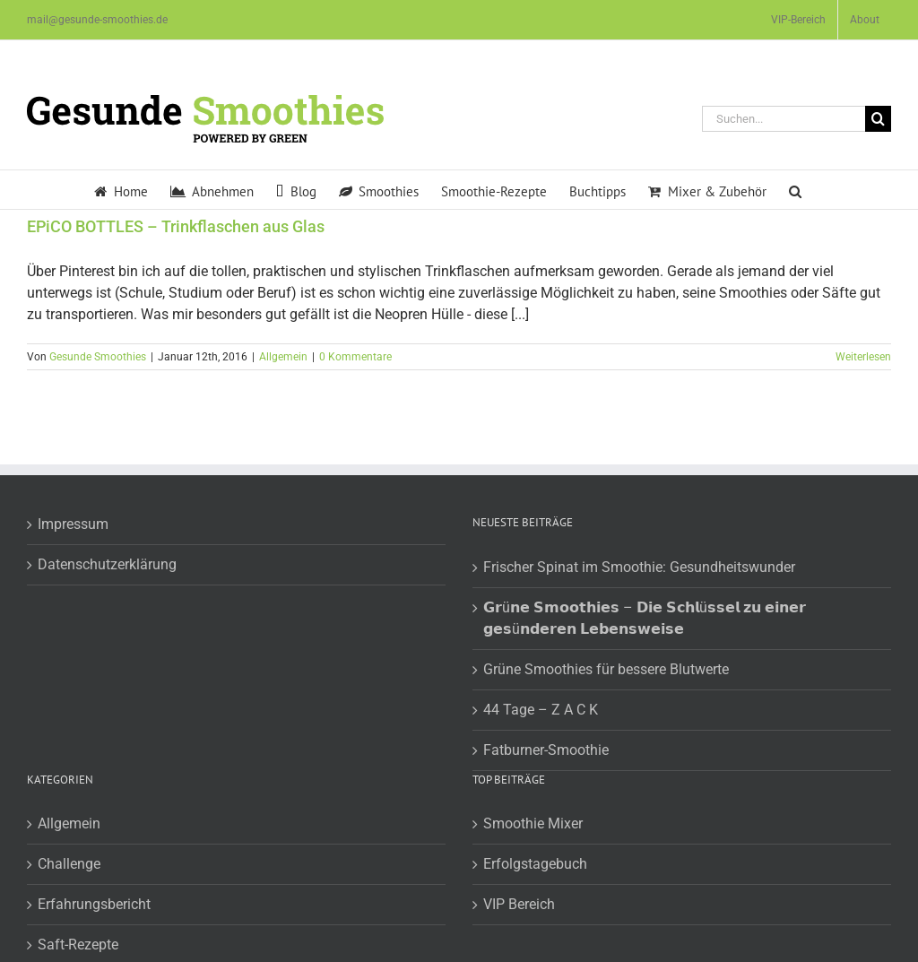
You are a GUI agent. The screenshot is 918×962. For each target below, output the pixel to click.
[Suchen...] (783, 119)
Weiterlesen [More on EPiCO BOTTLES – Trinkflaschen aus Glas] (863, 357)
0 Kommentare (355, 357)
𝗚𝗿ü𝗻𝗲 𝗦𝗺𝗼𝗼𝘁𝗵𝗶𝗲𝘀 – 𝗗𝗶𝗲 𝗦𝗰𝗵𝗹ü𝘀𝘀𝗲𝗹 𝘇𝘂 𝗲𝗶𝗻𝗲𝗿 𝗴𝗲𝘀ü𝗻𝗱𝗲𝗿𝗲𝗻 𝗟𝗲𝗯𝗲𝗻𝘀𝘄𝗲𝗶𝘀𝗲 (644, 618)
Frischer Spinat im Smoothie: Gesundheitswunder (639, 567)
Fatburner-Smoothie (546, 749)
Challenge (69, 863)
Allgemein (283, 357)
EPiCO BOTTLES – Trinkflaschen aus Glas (176, 226)
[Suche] (878, 119)
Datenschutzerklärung (107, 564)
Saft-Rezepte (78, 944)
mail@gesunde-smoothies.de (97, 19)
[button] (795, 189)
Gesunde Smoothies (97, 357)
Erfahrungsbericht (94, 904)
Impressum (73, 524)
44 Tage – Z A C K (540, 709)
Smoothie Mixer (533, 823)
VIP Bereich (519, 904)
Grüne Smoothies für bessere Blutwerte (606, 669)
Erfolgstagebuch (535, 863)
